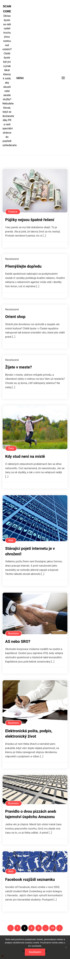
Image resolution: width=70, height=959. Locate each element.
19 (52, 928)
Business (13, 633)
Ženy (11, 448)
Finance (12, 211)
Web (10, 540)
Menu (20, 78)
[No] (66, 947)
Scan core (7, 8)
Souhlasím (35, 952)
